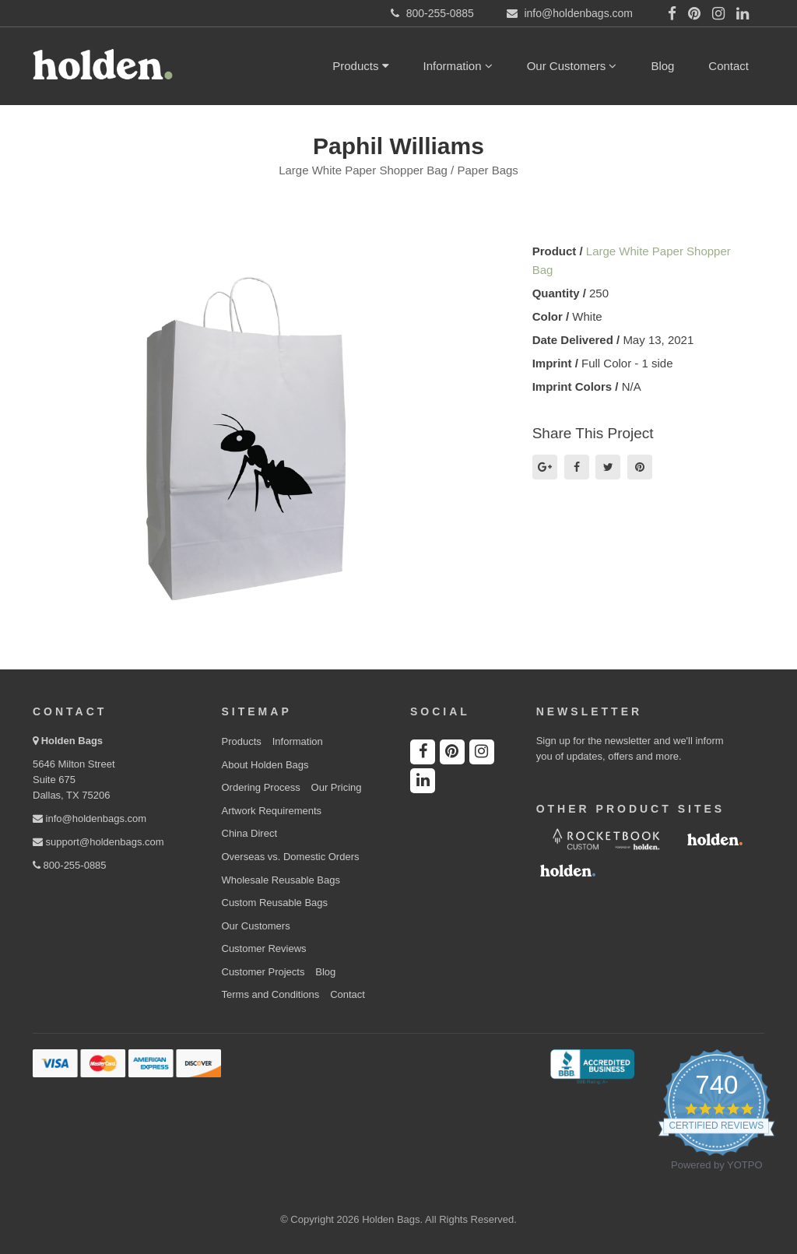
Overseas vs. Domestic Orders (291, 856)
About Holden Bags (265, 765)
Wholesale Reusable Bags (281, 880)
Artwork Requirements (272, 811)
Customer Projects (263, 972)
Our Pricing (336, 787)
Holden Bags (72, 740)
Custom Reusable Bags (275, 902)
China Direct (250, 833)
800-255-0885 (70, 865)
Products (360, 65)
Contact (728, 65)
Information (458, 65)
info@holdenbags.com (89, 818)
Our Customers (572, 65)
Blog (662, 65)
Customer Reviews (264, 948)
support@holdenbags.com (98, 842)
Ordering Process (261, 787)
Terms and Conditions (271, 994)
